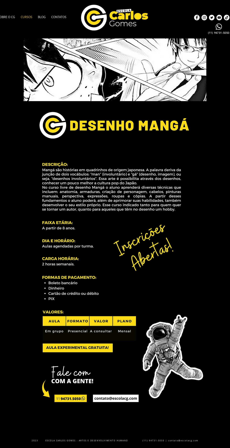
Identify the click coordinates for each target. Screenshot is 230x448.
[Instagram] (204, 17)
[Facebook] (197, 17)
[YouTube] (219, 17)
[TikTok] (226, 17)
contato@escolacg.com (183, 440)
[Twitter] (212, 17)
